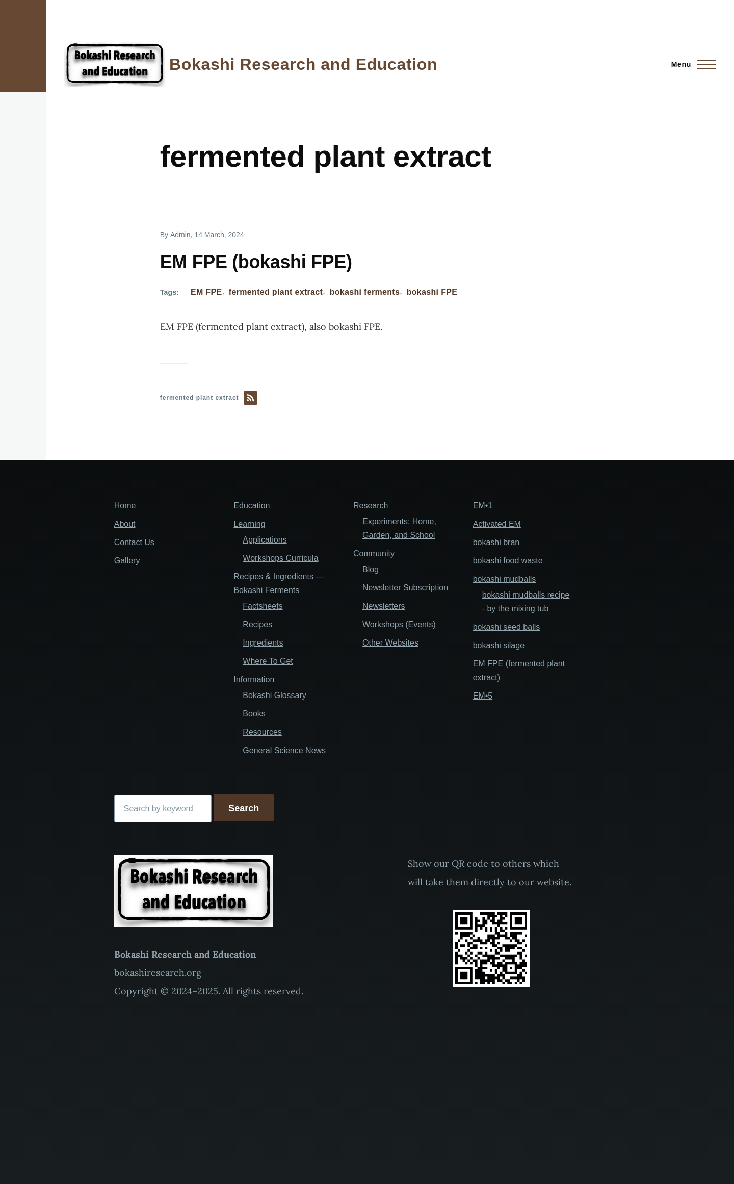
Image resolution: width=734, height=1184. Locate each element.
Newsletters (383, 606)
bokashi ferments (365, 292)
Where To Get (268, 661)
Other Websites (390, 642)
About (125, 524)
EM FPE (206, 292)
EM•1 (483, 505)
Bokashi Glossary (274, 695)
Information (253, 679)
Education (251, 505)
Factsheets (262, 606)
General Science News (284, 750)
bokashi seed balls (506, 627)
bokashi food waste (508, 560)
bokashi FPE (432, 292)
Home (125, 505)
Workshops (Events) (399, 624)
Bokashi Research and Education (303, 64)
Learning (249, 524)
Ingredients (263, 642)
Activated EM (497, 524)
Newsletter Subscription (405, 587)
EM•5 (483, 695)
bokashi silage (499, 645)
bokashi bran (496, 542)
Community (374, 553)
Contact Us (134, 542)
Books (254, 713)
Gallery (127, 560)
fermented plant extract (276, 292)
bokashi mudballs (504, 579)
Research (370, 505)
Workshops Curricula (280, 558)
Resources (262, 732)
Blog (370, 569)
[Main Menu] (690, 64)
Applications (264, 539)
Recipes (257, 624)
